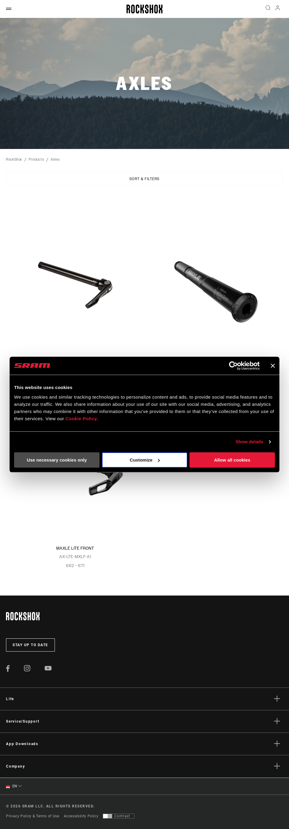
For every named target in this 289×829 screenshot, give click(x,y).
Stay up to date (30, 645)
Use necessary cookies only (57, 459)
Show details (250, 441)
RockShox (14, 159)
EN (11, 786)
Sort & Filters (145, 179)
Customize (145, 459)
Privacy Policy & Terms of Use (32, 816)
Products (36, 159)
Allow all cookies (232, 459)
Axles (55, 159)
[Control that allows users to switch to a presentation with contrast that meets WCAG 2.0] (118, 816)
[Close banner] (273, 366)
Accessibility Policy (81, 816)
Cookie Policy (81, 418)
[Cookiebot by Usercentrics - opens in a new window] (233, 365)
